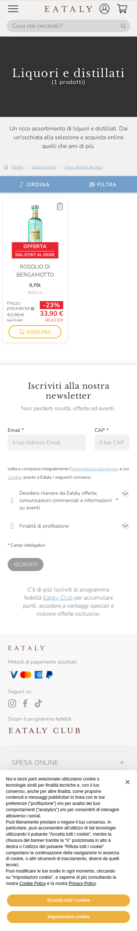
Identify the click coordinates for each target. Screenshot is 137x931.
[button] (104, 9)
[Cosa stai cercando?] (68, 26)
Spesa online (43, 167)
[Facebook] (25, 703)
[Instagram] (12, 703)
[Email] (46, 442)
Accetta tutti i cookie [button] (68, 900)
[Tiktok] (38, 703)
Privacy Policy (82, 883)
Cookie (14, 477)
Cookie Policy (32, 883)
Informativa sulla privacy (95, 469)
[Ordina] (34, 184)
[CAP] (112, 442)
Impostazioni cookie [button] (68, 916)
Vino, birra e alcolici (84, 167)
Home (17, 167)
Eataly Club (58, 598)
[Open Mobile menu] (13, 8)
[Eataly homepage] (69, 9)
